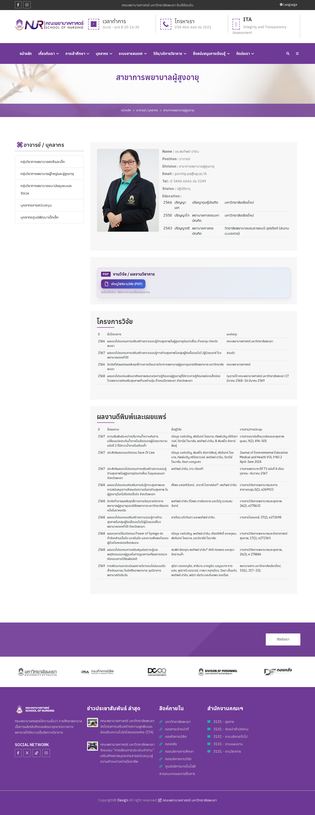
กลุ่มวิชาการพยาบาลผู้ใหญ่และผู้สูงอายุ (47, 173)
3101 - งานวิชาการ (227, 751)
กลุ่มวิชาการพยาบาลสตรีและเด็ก (43, 161)
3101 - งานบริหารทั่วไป (230, 736)
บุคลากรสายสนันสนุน (36, 205)
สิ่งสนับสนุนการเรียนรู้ (209, 53)
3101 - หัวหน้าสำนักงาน (230, 729)
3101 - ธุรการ (223, 721)
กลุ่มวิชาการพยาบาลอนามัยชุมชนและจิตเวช (46, 189)
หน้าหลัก (126, 110)
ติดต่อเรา (243, 53)
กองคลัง (171, 744)
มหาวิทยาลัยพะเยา (178, 721)
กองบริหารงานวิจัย (178, 759)
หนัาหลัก (26, 53)
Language (288, 5)
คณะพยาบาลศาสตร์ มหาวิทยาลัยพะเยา (187, 800)
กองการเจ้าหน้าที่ (177, 729)
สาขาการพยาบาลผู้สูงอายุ (178, 110)
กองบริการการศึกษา (179, 751)
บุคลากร (102, 53)
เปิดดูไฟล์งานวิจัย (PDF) (123, 284)
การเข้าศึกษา (75, 53)
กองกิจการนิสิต (176, 736)
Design (122, 800)
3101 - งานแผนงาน (228, 744)
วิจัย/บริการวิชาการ (167, 53)
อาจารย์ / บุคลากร (147, 110)
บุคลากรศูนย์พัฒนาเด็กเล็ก (39, 217)
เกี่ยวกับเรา (46, 53)
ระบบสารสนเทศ (131, 53)
